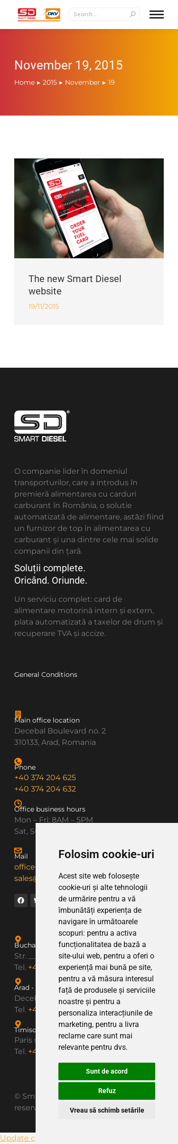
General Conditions (45, 674)
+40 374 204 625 (45, 777)
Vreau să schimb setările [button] (107, 1110)
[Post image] (89, 208)
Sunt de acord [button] (107, 1071)
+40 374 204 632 (45, 788)
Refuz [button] (107, 1091)
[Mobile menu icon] (157, 14)
